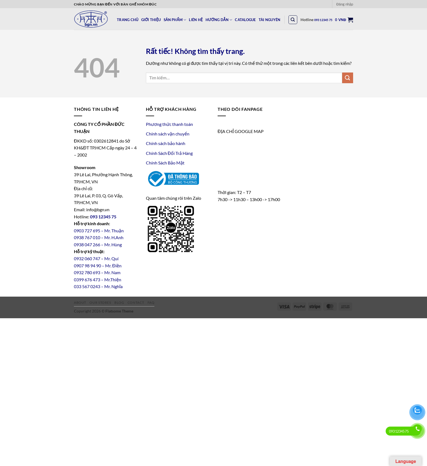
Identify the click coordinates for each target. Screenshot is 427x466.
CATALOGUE (245, 20)
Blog (119, 302)
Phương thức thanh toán (169, 124)
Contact (136, 302)
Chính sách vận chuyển (167, 133)
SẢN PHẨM (175, 19)
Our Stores (100, 302)
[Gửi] (347, 78)
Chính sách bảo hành (165, 143)
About (80, 302)
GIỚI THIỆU (151, 20)
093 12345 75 (323, 20)
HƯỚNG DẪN (219, 19)
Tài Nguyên (270, 20)
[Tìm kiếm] (292, 19)
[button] (344, 4)
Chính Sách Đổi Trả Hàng (169, 153)
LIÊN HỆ (196, 20)
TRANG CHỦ (128, 20)
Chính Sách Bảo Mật (165, 162)
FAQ (151, 302)
